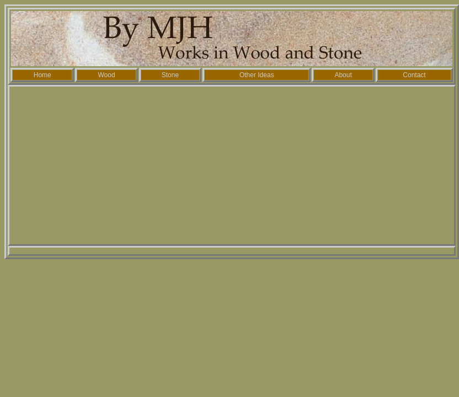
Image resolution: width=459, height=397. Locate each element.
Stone (170, 75)
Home (42, 75)
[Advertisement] (231, 165)
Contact (414, 75)
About (342, 75)
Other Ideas (256, 75)
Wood (106, 75)
